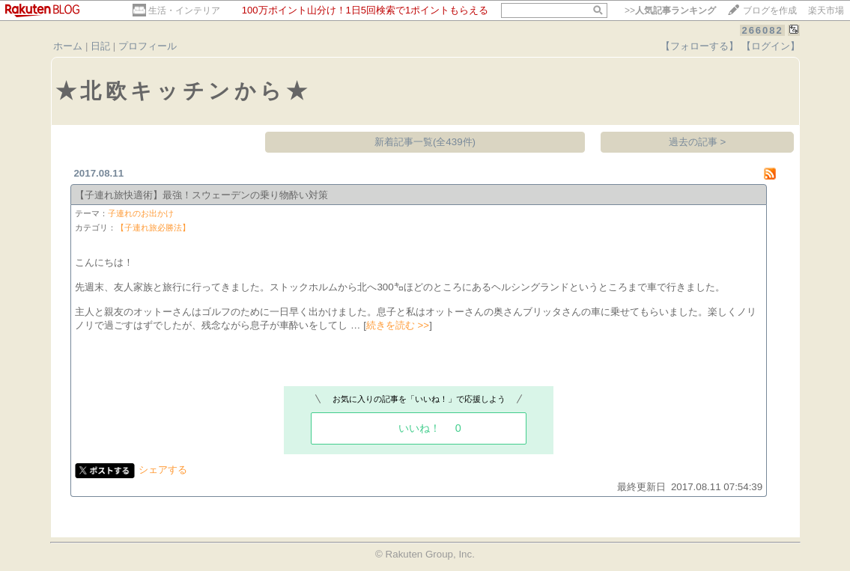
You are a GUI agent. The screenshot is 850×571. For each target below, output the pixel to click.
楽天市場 (826, 10)
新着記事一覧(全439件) (425, 141)
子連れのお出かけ (141, 213)
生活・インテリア (184, 10)
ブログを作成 (770, 10)
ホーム (67, 46)
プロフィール (147, 46)
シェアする (163, 469)
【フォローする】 (699, 46)
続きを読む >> (397, 325)
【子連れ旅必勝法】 (153, 227)
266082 (762, 30)
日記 (100, 46)
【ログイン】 (770, 46)
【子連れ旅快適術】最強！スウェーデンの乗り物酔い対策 (201, 195)
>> (670, 10)
